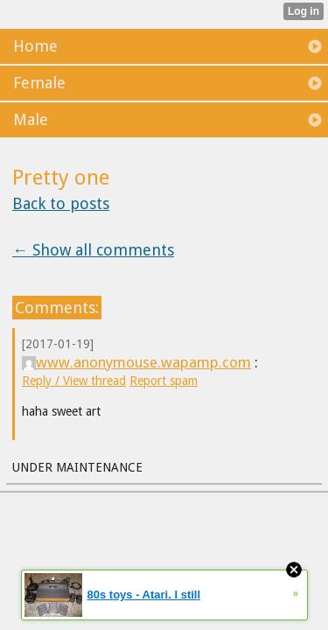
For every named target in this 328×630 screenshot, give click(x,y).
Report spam (163, 381)
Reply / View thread (74, 381)
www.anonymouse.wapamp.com (136, 362)
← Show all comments (93, 250)
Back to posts (60, 203)
